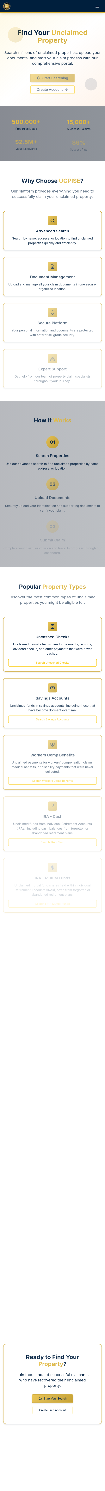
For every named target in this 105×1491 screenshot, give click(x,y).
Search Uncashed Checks (52, 664)
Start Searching (52, 80)
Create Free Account (52, 1412)
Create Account (52, 92)
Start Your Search (52, 1400)
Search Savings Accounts (52, 721)
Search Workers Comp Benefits (52, 782)
